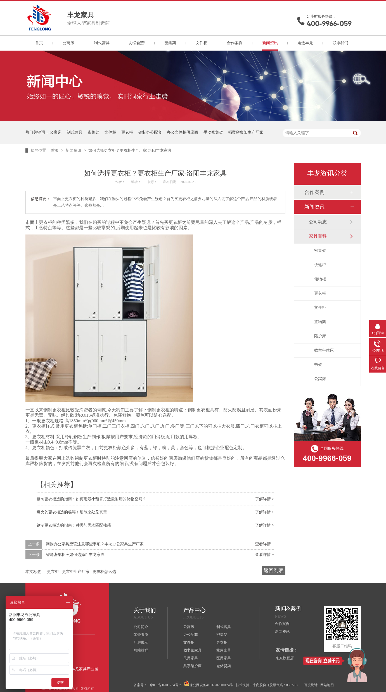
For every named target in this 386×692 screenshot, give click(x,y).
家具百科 (318, 236)
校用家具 (223, 650)
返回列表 (274, 570)
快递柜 (320, 265)
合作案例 (235, 43)
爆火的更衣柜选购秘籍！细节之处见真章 (72, 512)
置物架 (320, 322)
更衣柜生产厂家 (75, 572)
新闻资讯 (270, 43)
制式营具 (102, 43)
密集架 (170, 43)
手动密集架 (213, 132)
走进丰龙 (305, 43)
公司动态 (318, 221)
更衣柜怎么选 (104, 572)
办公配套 (137, 43)
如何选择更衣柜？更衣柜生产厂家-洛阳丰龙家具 (130, 150)
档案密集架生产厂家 (245, 132)
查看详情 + (264, 544)
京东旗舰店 (285, 658)
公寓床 (68, 43)
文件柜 (201, 43)
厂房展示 (141, 642)
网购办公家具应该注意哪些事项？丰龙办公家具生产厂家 (95, 544)
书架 (318, 364)
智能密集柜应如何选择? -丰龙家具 (75, 555)
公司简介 (141, 627)
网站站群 (141, 650)
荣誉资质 (141, 634)
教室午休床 (324, 350)
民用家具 (190, 658)
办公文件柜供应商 (182, 132)
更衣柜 (127, 132)
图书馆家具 (192, 650)
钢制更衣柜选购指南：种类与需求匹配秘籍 (74, 525)
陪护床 (320, 336)
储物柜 (320, 279)
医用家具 (223, 658)
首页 (39, 43)
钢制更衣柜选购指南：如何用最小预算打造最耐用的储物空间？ (91, 499)
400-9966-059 (329, 24)
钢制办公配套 (150, 132)
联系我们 (340, 43)
